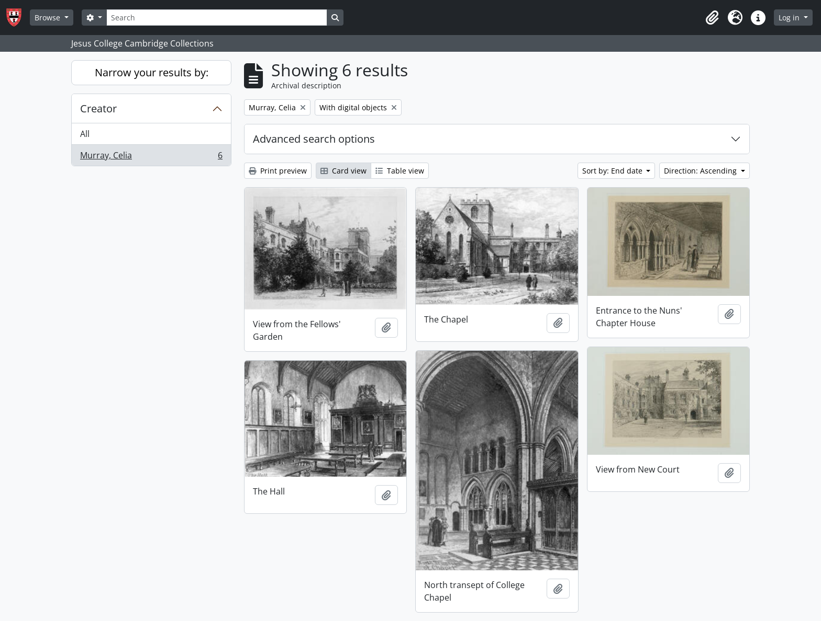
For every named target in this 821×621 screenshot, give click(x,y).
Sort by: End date (613, 171)
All (85, 134)
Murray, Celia (151, 157)
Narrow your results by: (151, 72)
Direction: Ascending (701, 171)
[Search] (216, 17)
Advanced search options (314, 139)
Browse (48, 17)
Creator (98, 108)
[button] (712, 17)
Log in (790, 17)
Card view (343, 171)
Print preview (278, 171)
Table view (399, 171)
